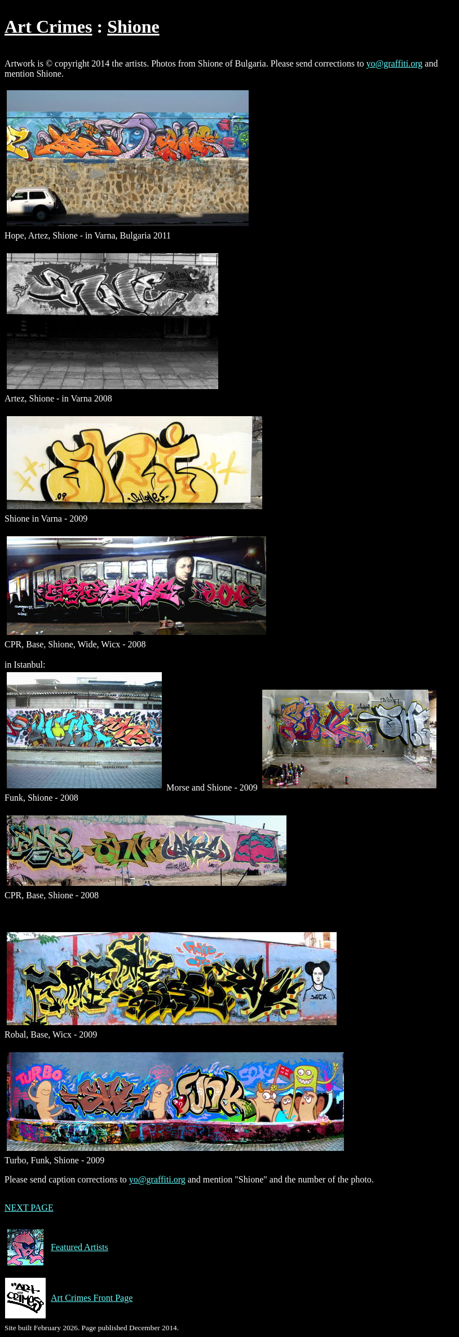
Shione (133, 26)
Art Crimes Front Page (69, 1298)
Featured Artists (56, 1247)
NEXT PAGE (29, 1207)
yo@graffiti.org (394, 63)
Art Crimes (48, 26)
